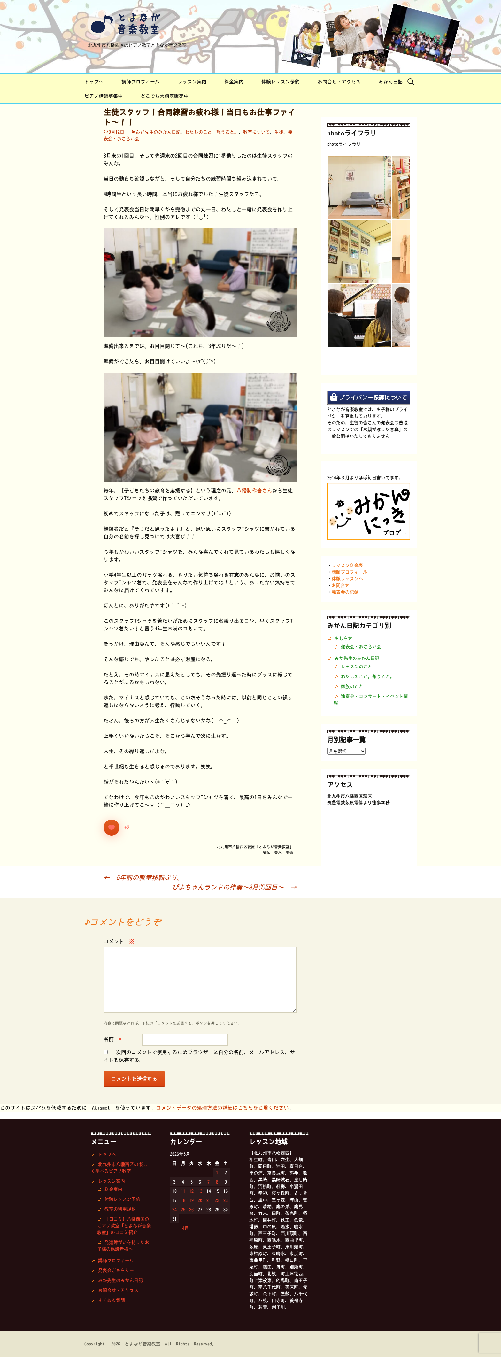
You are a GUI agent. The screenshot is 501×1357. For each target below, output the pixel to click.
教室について (256, 132)
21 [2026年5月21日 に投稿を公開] (208, 1200)
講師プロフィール (140, 81)
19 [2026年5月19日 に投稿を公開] (191, 1200)
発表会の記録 (345, 592)
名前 (112, 1039)
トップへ (94, 81)
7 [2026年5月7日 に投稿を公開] (208, 1182)
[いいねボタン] (111, 828)
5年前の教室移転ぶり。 (143, 877)
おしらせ (343, 638)
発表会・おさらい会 (361, 646)
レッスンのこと (356, 666)
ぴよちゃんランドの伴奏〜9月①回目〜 (234, 887)
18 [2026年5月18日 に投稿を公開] (183, 1200)
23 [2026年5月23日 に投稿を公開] (225, 1200)
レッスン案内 (192, 81)
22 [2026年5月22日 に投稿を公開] (217, 1200)
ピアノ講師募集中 (103, 96)
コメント (119, 941)
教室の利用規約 (120, 1209)
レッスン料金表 (347, 565)
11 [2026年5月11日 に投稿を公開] (183, 1191)
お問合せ (341, 585)
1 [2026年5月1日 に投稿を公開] (217, 1172)
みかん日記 (391, 81)
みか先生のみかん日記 (158, 132)
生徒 (278, 132)
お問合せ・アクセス (339, 81)
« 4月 (182, 1228)
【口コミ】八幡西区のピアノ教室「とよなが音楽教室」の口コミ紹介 (124, 1226)
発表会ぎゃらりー (116, 1270)
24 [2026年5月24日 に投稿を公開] (174, 1209)
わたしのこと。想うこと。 (212, 132)
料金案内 (233, 81)
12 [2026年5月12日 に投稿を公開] (191, 1191)
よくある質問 (111, 1300)
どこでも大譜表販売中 (165, 96)
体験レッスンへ (347, 578)
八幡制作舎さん (254, 490)
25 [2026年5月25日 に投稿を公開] (183, 1209)
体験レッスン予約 (280, 81)
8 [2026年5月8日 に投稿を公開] (217, 1182)
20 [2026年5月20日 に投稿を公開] (200, 1200)
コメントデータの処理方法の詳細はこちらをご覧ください (222, 1107)
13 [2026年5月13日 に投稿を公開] (200, 1191)
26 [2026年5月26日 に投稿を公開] (191, 1209)
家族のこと (352, 686)
